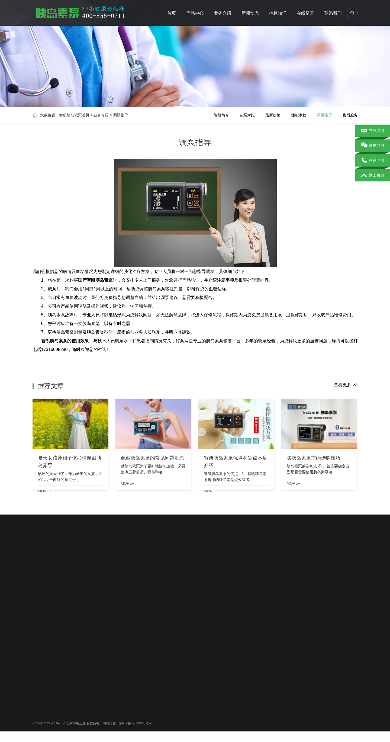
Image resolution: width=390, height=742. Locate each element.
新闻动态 (250, 13)
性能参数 (298, 115)
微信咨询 (372, 145)
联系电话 (372, 160)
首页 (171, 13)
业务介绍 (222, 13)
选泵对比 (247, 115)
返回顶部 (372, 175)
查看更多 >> (345, 384)
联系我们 (333, 13)
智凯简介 (221, 115)
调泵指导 (120, 115)
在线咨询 (372, 131)
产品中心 (195, 13)
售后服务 (350, 115)
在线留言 (305, 13)
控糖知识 (277, 13)
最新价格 (273, 115)
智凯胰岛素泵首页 (74, 115)
